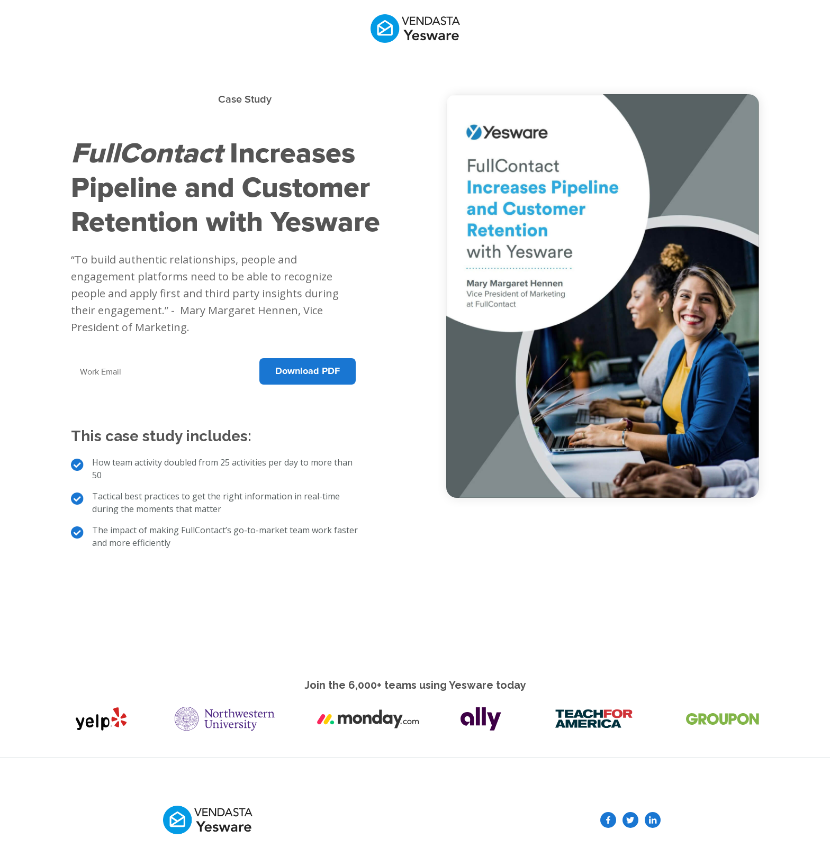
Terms (522, 820)
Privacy (480, 820)
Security (399, 820)
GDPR (441, 820)
